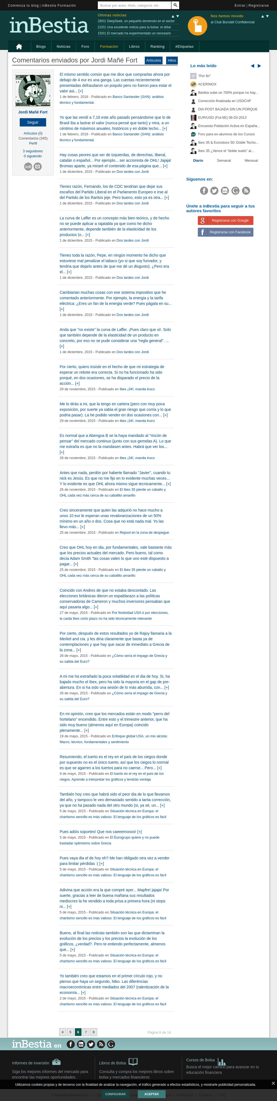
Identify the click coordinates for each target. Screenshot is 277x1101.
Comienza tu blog (23, 5)
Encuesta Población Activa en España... (229, 126)
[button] (33, 122)
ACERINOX (207, 84)
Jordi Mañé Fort (33, 112)
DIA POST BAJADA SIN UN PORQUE (228, 109)
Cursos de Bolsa (206, 1060)
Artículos (153, 60)
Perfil (33, 143)
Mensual (251, 161)
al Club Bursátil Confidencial (232, 22)
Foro (85, 47)
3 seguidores (33, 151)
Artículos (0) (33, 133)
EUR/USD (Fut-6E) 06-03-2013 (222, 118)
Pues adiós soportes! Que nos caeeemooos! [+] (101, 831)
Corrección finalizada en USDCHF (224, 101)
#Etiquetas (184, 47)
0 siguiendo (33, 156)
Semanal (224, 161)
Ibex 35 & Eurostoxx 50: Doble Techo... (228, 143)
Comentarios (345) (33, 138)
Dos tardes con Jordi (133, 172)
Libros (134, 47)
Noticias (64, 47)
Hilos (172, 60)
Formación (109, 47)
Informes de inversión (36, 1062)
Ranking (158, 47)
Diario (198, 161)
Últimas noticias (112, 15)
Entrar (240, 5)
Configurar (115, 1094)
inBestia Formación (59, 5)
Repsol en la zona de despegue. (145, 533)
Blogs (41, 47)
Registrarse (259, 5)
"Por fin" (204, 76)
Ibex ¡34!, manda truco (137, 389)
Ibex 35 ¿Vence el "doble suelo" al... (226, 151)
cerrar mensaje (273, 1084)
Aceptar (151, 1094)
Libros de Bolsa (118, 1061)
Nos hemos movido (227, 16)
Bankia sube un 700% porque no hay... (228, 93)
